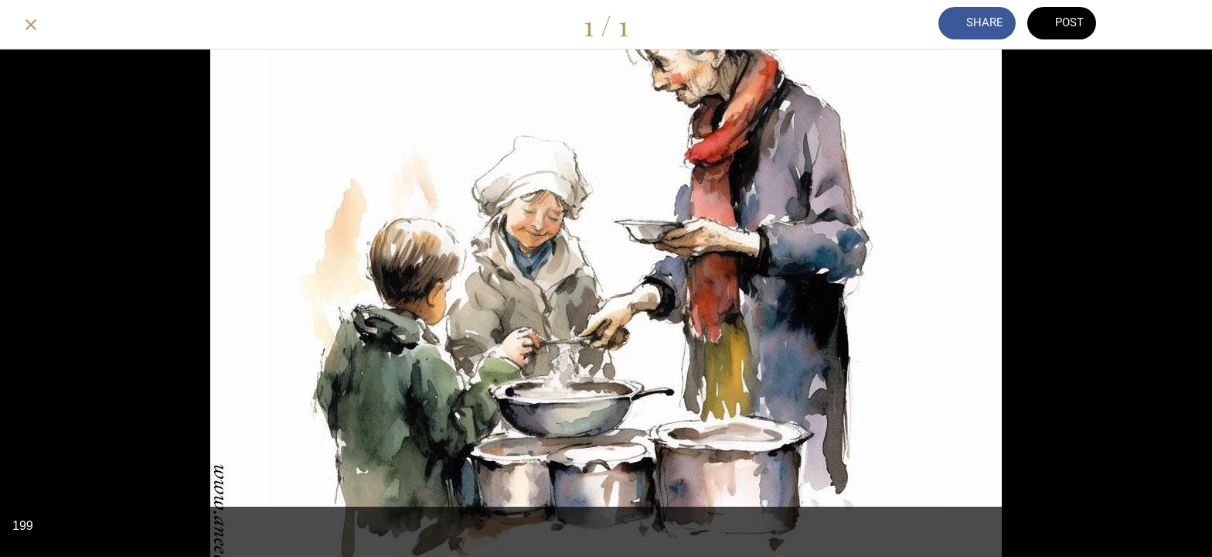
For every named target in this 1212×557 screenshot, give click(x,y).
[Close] (31, 24)
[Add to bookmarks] (1181, 24)
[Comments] (1140, 24)
